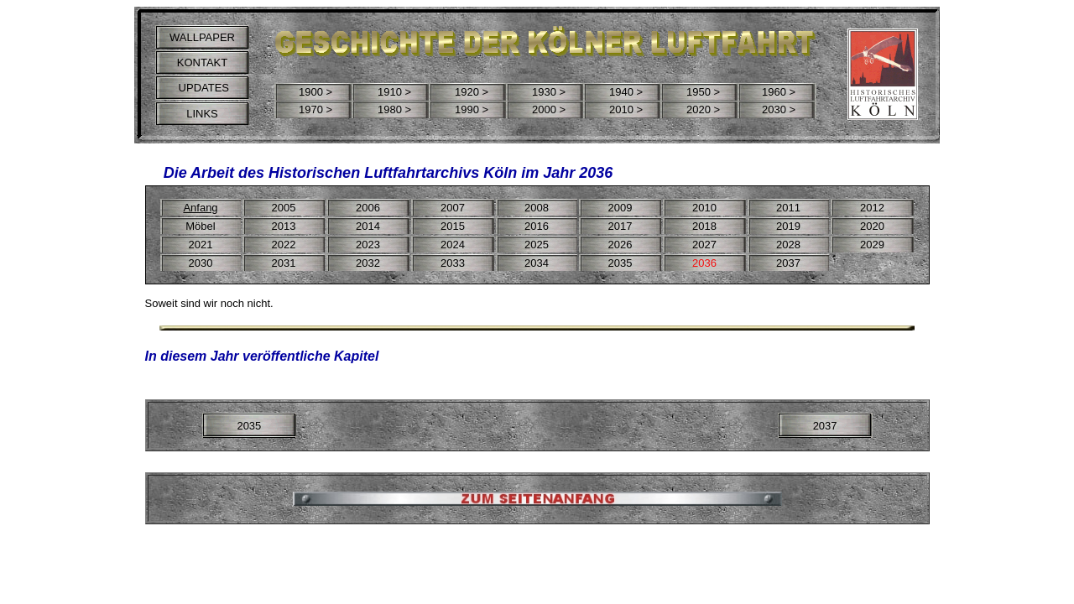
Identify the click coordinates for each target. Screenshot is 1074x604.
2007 (453, 207)
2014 (368, 226)
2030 (201, 263)
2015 (453, 226)
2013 (284, 226)
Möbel (200, 226)
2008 (536, 207)
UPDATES (202, 87)
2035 (249, 425)
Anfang (200, 207)
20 (195, 244)
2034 (536, 263)
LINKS (202, 113)
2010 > (626, 109)
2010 (704, 207)
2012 (872, 207)
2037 (825, 425)
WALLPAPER (202, 37)
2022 (284, 244)
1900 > (315, 92)
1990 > (471, 109)
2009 (620, 207)
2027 (704, 244)
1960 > (778, 92)
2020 (872, 226)
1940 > (626, 92)
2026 (620, 244)
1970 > (315, 109)
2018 (704, 226)
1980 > (394, 109)
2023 (368, 244)
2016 (536, 226)
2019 (788, 226)
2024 (453, 244)
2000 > (549, 109)
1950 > (703, 92)
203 (281, 263)
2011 (788, 207)
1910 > (394, 92)
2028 (788, 244)
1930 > (549, 92)
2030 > (778, 109)
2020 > (703, 109)
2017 (620, 226)
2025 (536, 244)
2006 (368, 207)
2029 (872, 244)
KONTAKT (202, 62)
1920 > (471, 92)
